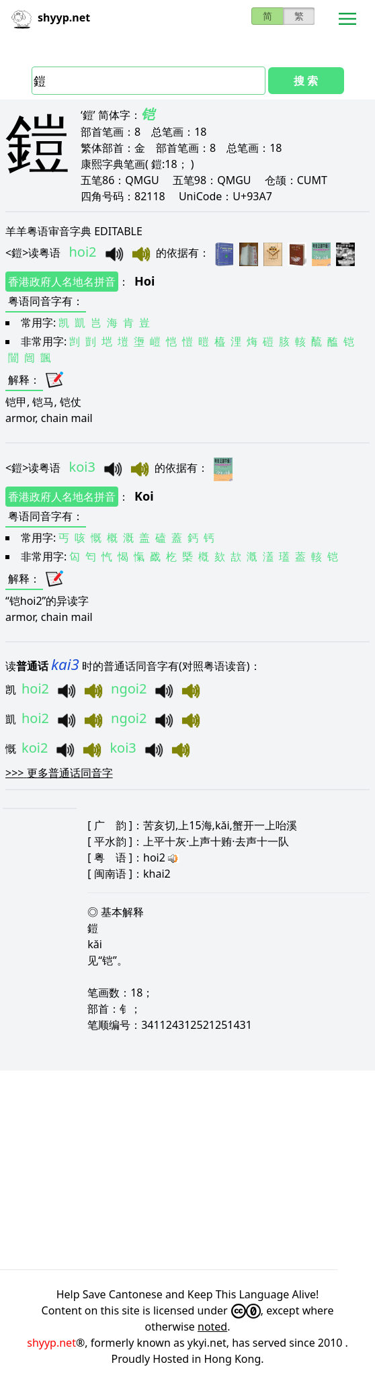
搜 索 (306, 80)
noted (212, 1326)
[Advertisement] (187, 1170)
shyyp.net (51, 1342)
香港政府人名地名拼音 (62, 281)
